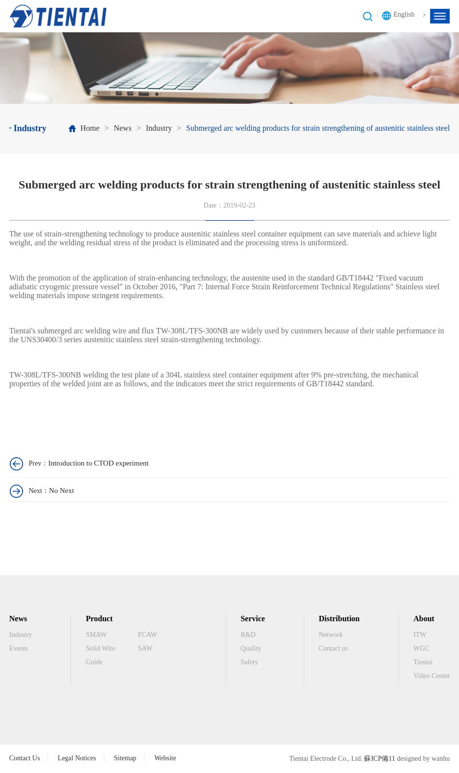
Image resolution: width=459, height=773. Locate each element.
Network (331, 634)
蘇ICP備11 (379, 758)
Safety (249, 662)
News (122, 128)
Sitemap (125, 758)
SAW (145, 648)
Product (99, 618)
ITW (419, 634)
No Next (61, 490)
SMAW (96, 634)
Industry (159, 128)
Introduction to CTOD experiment (98, 463)
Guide (94, 662)
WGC (421, 648)
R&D (248, 634)
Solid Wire (100, 648)
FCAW (147, 634)
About (424, 618)
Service (253, 618)
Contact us (333, 648)
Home (89, 128)
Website (165, 758)
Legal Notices (77, 758)
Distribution (339, 618)
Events (18, 648)
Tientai (423, 662)
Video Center (431, 675)
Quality (251, 648)
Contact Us (24, 758)
